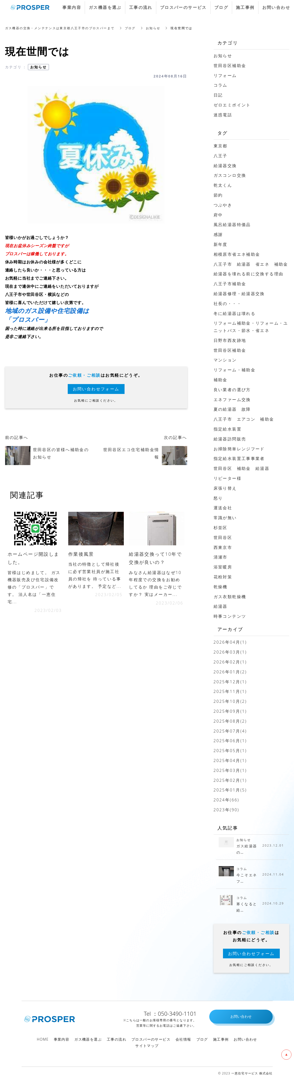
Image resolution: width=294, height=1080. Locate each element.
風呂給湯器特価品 (232, 224)
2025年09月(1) (230, 711)
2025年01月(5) (230, 790)
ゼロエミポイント (232, 105)
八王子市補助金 (230, 284)
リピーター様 (227, 478)
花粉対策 (223, 577)
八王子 (221, 155)
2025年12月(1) (230, 682)
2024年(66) (226, 800)
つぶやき (223, 205)
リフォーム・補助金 (235, 370)
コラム (221, 85)
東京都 (221, 146)
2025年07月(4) (230, 731)
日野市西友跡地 (230, 340)
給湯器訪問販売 (230, 439)
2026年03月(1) (230, 652)
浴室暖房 (223, 567)
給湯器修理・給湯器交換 (239, 293)
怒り (218, 498)
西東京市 (223, 547)
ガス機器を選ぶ (88, 1039)
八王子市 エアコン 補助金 (244, 419)
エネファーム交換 (232, 399)
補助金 (221, 380)
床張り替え (225, 488)
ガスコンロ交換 (230, 175)
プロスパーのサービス (150, 1039)
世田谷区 (223, 537)
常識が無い (225, 517)
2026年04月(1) (230, 642)
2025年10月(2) (230, 701)
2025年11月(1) (230, 691)
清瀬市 (221, 557)
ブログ (202, 1039)
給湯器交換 (225, 165)
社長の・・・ (227, 303)
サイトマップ (147, 1045)
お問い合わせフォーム (96, 389)
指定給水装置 (227, 429)
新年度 (221, 244)
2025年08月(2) (230, 721)
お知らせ (38, 67)
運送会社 (223, 508)
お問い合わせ (245, 1039)
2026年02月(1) (230, 662)
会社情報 (183, 1039)
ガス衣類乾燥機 (230, 596)
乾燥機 (221, 587)
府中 (218, 215)
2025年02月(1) (230, 780)
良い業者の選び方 (232, 389)
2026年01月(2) (230, 672)
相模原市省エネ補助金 (237, 254)
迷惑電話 (223, 115)
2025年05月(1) (230, 750)
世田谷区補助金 (230, 65)
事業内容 (62, 1039)
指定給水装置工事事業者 (239, 458)
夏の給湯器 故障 (232, 409)
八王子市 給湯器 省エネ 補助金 (251, 264)
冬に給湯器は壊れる (235, 313)
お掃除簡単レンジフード (239, 449)
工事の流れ (116, 1039)
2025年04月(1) (230, 760)
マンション (225, 360)
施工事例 (221, 1039)
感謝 (218, 234)
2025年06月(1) (230, 740)
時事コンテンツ (230, 616)
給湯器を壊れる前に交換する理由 (249, 274)
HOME (42, 1039)
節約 (218, 195)
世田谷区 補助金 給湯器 (242, 468)
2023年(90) (226, 810)
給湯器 (221, 606)
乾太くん (223, 185)
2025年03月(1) (230, 770)
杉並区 (221, 527)
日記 (218, 95)
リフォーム (225, 75)
